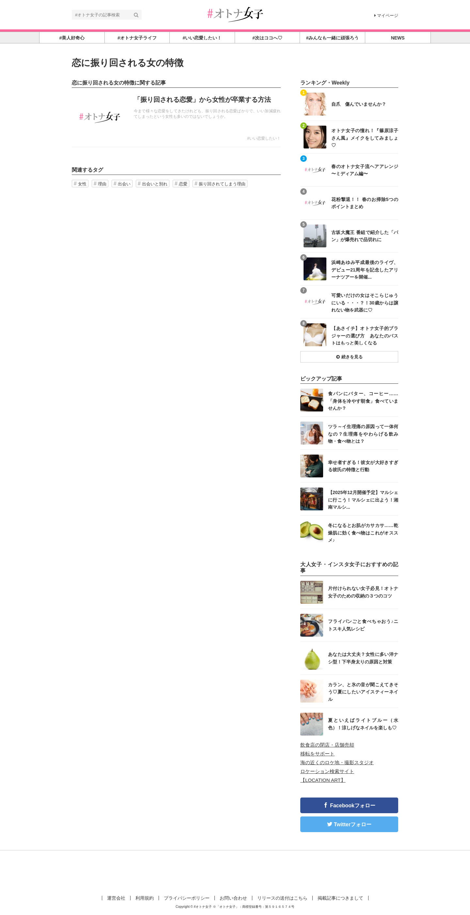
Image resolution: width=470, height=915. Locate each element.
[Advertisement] (235, 871)
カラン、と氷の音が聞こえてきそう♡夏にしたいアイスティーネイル (363, 691)
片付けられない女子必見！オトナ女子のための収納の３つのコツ (363, 592)
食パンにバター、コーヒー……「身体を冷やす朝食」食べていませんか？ (363, 400)
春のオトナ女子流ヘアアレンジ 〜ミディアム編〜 (364, 170)
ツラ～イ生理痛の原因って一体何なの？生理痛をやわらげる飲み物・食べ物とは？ (363, 433)
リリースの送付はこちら (282, 898)
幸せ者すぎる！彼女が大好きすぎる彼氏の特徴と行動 (363, 466)
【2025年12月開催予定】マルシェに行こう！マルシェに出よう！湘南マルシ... (363, 499)
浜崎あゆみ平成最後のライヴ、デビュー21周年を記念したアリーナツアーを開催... (364, 269)
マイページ (386, 15)
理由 (102, 183)
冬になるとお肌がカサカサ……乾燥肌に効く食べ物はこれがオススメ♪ (363, 532)
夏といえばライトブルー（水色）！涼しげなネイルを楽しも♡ (363, 724)
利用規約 (144, 898)
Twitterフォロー (352, 824)
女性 (82, 183)
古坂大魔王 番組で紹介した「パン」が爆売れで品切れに (364, 236)
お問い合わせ (233, 898)
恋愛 (183, 183)
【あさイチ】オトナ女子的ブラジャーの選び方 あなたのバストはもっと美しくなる (364, 335)
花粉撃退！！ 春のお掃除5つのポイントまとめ (364, 203)
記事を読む (176, 117)
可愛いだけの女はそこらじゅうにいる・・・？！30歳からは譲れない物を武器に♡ (364, 302)
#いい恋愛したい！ (264, 138)
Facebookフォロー (352, 805)
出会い (124, 183)
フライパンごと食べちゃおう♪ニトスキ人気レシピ (363, 625)
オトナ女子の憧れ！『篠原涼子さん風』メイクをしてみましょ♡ (364, 137)
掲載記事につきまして (340, 898)
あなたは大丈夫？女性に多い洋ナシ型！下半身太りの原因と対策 (363, 658)
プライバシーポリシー (187, 898)
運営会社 (116, 898)
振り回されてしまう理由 (222, 183)
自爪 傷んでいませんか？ (358, 104)
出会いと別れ (154, 183)
